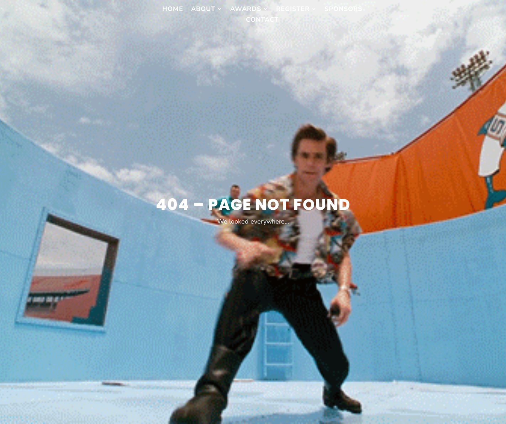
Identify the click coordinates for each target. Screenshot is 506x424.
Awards (245, 9)
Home (172, 9)
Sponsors (343, 9)
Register (293, 9)
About (203, 9)
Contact (262, 20)
